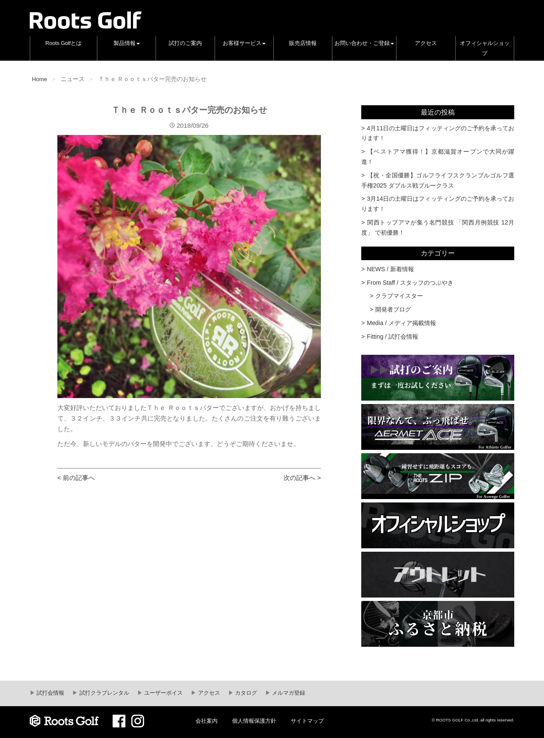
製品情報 (126, 43)
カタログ (246, 693)
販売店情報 (303, 43)
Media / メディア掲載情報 (401, 323)
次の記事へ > (302, 477)
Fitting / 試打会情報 (392, 336)
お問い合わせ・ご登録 (364, 43)
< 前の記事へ (76, 477)
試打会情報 (50, 693)
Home (39, 79)
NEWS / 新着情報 (390, 269)
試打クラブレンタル (103, 693)
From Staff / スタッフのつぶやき (410, 282)
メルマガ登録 (288, 693)
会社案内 (207, 721)
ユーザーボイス (163, 693)
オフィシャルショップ (485, 48)
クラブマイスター (399, 295)
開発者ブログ (393, 309)
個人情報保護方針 (254, 721)
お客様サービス (244, 43)
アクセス (426, 43)
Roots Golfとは (63, 43)
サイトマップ (307, 721)
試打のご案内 (185, 43)
